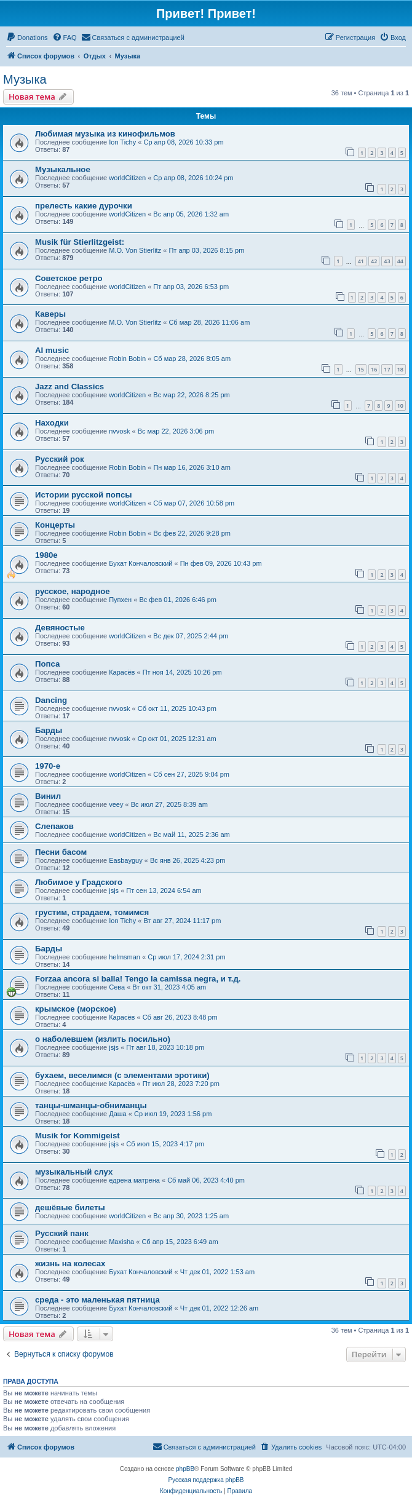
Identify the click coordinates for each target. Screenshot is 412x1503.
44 (400, 261)
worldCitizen (127, 177)
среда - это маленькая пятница (97, 1299)
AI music (52, 350)
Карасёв (122, 672)
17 (387, 369)
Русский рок (59, 459)
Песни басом (61, 852)
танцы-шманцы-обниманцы (91, 1105)
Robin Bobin (127, 358)
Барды (48, 730)
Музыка (25, 79)
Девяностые (60, 627)
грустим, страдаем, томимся (92, 912)
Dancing (51, 700)
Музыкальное (62, 169)
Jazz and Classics (69, 386)
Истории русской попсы (83, 494)
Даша (118, 1113)
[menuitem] (27, 37)
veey (116, 804)
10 (400, 406)
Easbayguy (125, 860)
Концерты (55, 524)
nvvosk (119, 431)
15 (361, 369)
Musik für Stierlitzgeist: (79, 242)
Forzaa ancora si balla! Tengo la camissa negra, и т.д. (137, 978)
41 (361, 261)
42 (374, 261)
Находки (52, 422)
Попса (47, 663)
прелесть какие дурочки (83, 205)
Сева (117, 987)
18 (400, 369)
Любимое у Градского (78, 882)
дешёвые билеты (70, 1207)
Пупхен (120, 599)
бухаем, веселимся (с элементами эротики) (122, 1075)
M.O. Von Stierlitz (135, 250)
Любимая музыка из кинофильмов (105, 133)
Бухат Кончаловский (140, 563)
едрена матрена (134, 1180)
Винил (48, 796)
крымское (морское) (75, 1008)
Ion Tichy (122, 142)
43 (387, 261)
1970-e (47, 766)
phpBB (185, 1468)
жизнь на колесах (70, 1263)
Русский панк (62, 1233)
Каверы (50, 314)
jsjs (114, 890)
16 (374, 369)
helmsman (124, 957)
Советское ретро (69, 278)
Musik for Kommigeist (77, 1135)
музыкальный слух (74, 1171)
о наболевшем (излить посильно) (102, 1039)
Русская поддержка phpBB (206, 1480)
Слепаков (54, 826)
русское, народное (72, 591)
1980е (46, 555)
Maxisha (121, 1241)
